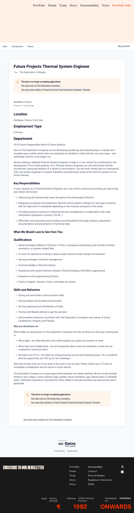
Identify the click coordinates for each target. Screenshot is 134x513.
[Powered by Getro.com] (67, 443)
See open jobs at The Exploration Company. (41, 85)
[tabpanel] (67, 267)
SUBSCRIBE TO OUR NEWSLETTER (23, 467)
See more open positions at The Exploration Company (48, 419)
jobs (4, 46)
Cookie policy (72, 451)
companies (18, 46)
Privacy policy (59, 451)
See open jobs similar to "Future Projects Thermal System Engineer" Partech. (56, 90)
